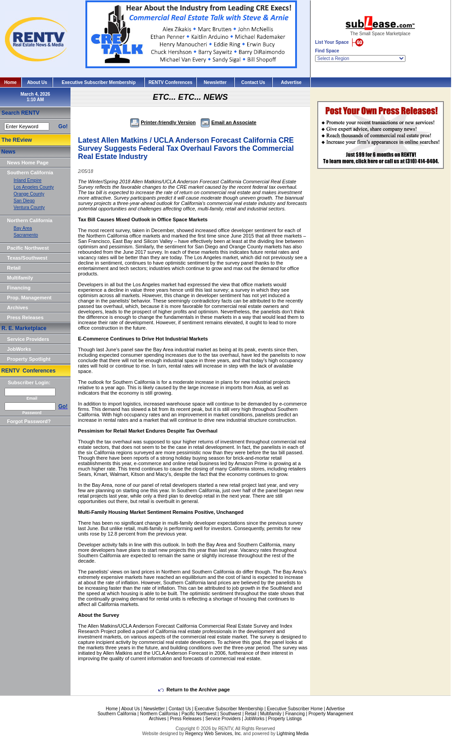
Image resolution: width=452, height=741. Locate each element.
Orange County (29, 193)
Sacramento (26, 235)
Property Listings (284, 718)
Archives (17, 307)
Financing (19, 287)
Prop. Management (29, 297)
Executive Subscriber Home (294, 708)
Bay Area (23, 228)
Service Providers (28, 339)
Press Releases (25, 317)
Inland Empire (28, 180)
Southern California (30, 172)
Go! (63, 126)
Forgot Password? (29, 421)
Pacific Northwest (28, 248)
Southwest (230, 713)
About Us (37, 82)
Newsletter (215, 82)
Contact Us (253, 82)
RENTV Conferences (170, 82)
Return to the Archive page (194, 689)
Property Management (330, 713)
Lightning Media (293, 733)
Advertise (291, 82)
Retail (14, 267)
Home (10, 82)
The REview (16, 140)
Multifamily (20, 277)
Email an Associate (228, 122)
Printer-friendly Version (163, 122)
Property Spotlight (29, 359)
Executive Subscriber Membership (99, 82)
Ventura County (29, 207)
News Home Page (28, 162)
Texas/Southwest (27, 258)
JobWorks (19, 349)
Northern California (29, 220)
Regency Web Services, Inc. (213, 733)
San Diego (24, 200)
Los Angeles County (34, 187)
